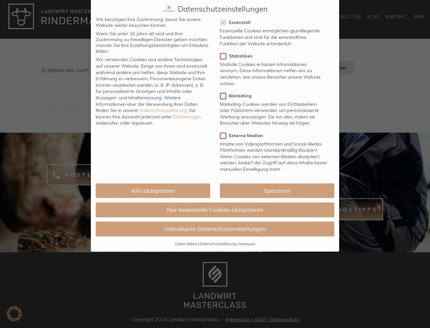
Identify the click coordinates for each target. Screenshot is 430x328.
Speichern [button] (277, 161)
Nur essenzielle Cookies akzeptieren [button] (215, 180)
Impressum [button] (246, 215)
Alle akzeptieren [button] (153, 161)
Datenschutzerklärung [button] (218, 215)
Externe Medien (243, 107)
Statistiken (238, 27)
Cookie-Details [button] (186, 215)
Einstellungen (187, 88)
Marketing (238, 67)
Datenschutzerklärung (163, 82)
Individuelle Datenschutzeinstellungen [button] (215, 200)
